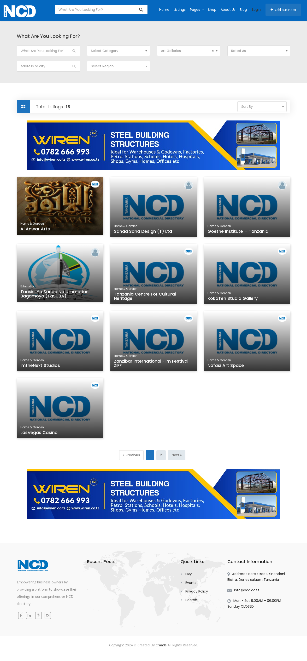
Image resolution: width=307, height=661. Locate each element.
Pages (197, 9)
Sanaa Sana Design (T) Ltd (143, 232)
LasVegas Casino (40, 433)
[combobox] (118, 51)
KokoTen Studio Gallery (233, 299)
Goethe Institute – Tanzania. (239, 232)
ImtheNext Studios (41, 366)
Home (164, 9)
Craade (161, 645)
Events (190, 582)
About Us (228, 9)
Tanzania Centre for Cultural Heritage (145, 297)
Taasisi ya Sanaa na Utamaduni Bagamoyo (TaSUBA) (55, 295)
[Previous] (131, 455)
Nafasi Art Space (226, 366)
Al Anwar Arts (36, 230)
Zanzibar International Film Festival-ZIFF (152, 364)
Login (256, 9)
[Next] (176, 455)
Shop (212, 9)
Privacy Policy (196, 591)
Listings (180, 9)
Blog (243, 9)
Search (191, 600)
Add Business (283, 9)
